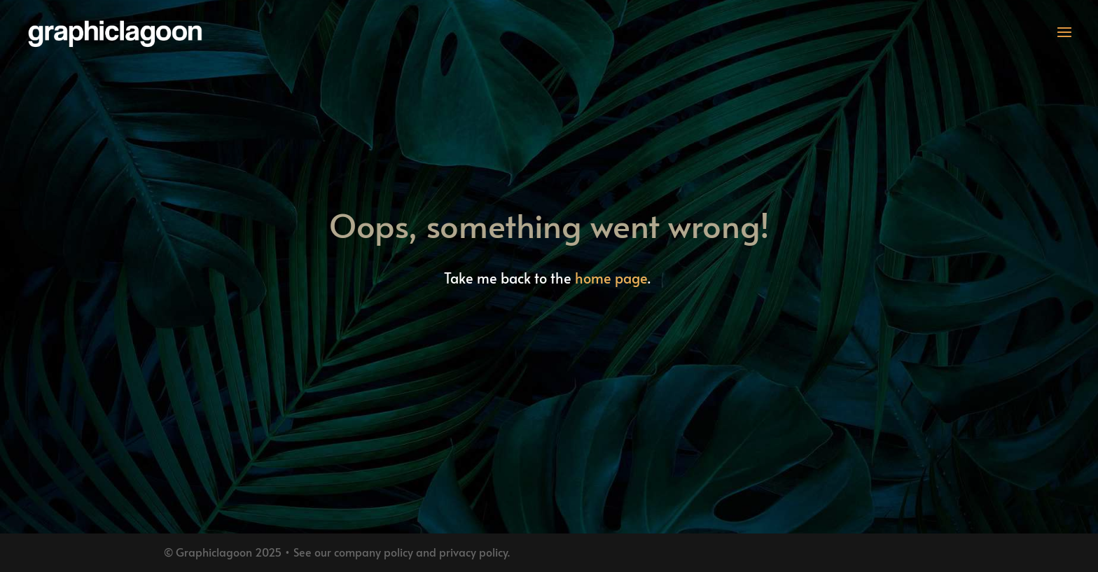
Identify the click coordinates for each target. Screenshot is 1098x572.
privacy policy (473, 551)
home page (611, 278)
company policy (373, 551)
